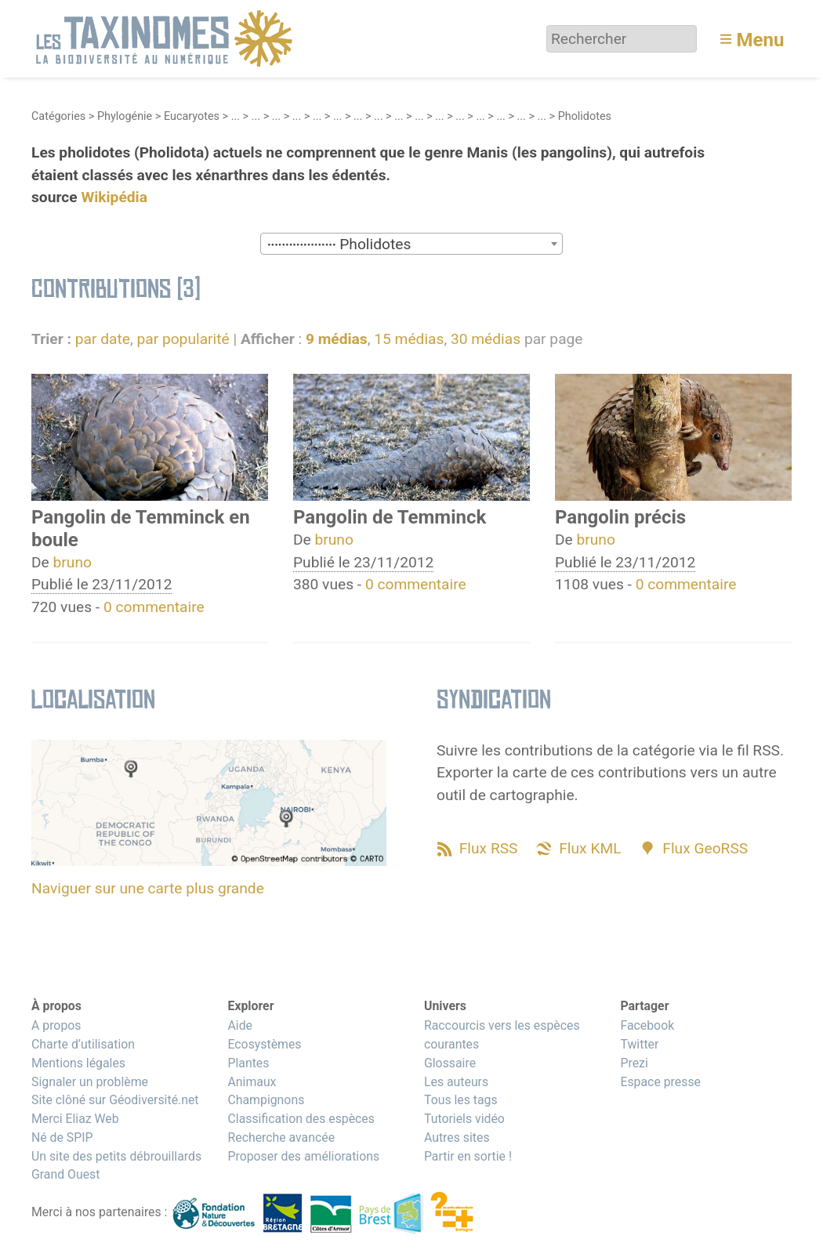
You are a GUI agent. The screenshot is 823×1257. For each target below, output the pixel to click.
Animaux (251, 1081)
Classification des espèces (300, 1118)
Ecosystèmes (264, 1044)
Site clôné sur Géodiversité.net (115, 1099)
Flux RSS (488, 848)
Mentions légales (78, 1063)
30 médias (485, 339)
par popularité (182, 339)
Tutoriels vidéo (464, 1118)
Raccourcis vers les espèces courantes (502, 1035)
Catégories (58, 116)
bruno (72, 562)
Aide (239, 1025)
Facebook (647, 1025)
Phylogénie (124, 116)
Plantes (248, 1063)
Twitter (639, 1044)
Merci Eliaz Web (75, 1118)
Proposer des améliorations (303, 1156)
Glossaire (450, 1063)
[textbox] (411, 244)
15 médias (409, 339)
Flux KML (590, 848)
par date (102, 339)
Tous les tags (461, 1099)
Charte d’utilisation (83, 1044)
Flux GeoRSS (705, 848)
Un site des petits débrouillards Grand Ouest (116, 1166)
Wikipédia (114, 197)
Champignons (265, 1099)
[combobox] (411, 244)
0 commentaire (154, 607)
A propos (56, 1025)
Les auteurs (456, 1081)
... (235, 116)
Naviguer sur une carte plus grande (147, 888)
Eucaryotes (191, 116)
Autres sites (457, 1137)
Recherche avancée (281, 1137)
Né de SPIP (62, 1137)
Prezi (633, 1063)
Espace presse (660, 1081)
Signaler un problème (89, 1081)
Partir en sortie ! (468, 1156)
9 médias (337, 339)
